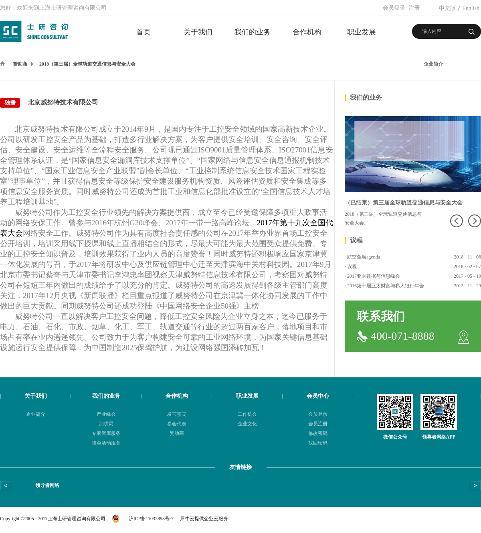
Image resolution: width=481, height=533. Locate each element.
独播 (10, 103)
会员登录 (394, 8)
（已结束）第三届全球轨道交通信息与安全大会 (404, 203)
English (470, 8)
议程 (352, 266)
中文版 (447, 8)
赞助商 (20, 64)
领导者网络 (47, 485)
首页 (143, 32)
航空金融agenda (363, 257)
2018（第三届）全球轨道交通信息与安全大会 (87, 64)
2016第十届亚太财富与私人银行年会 (385, 286)
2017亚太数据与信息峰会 (373, 276)
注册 (414, 8)
